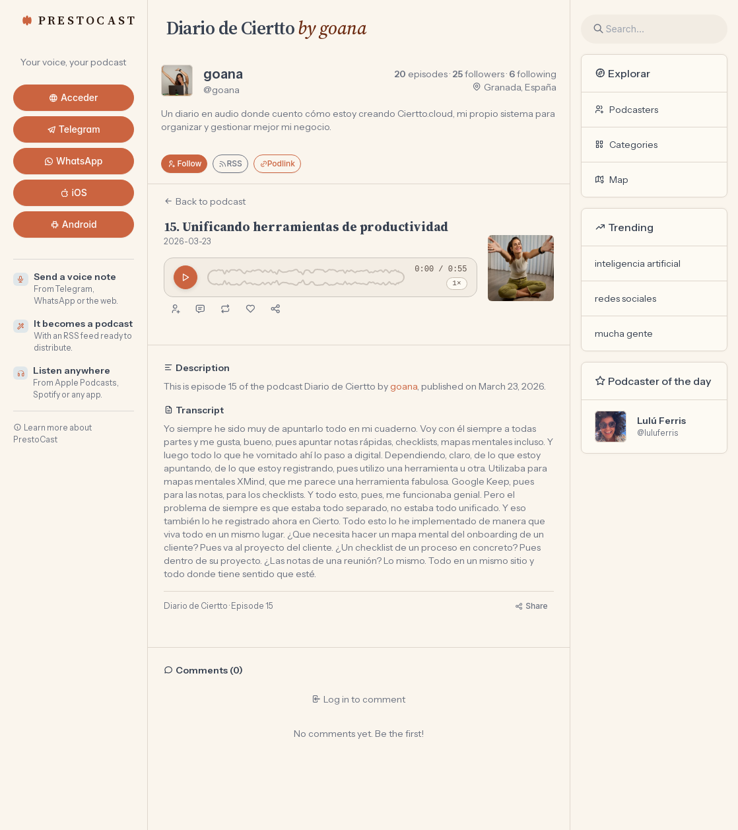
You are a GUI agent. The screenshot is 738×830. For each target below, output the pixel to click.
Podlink (277, 163)
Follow (184, 163)
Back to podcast (205, 201)
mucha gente (624, 333)
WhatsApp (73, 160)
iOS (73, 192)
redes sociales (625, 298)
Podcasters (626, 110)
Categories (626, 145)
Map (611, 180)
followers (478, 74)
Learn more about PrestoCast (52, 433)
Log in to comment (358, 699)
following (532, 74)
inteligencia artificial (638, 263)
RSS (230, 163)
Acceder (73, 97)
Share (531, 606)
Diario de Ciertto (230, 27)
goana (223, 74)
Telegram (73, 129)
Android (73, 224)
